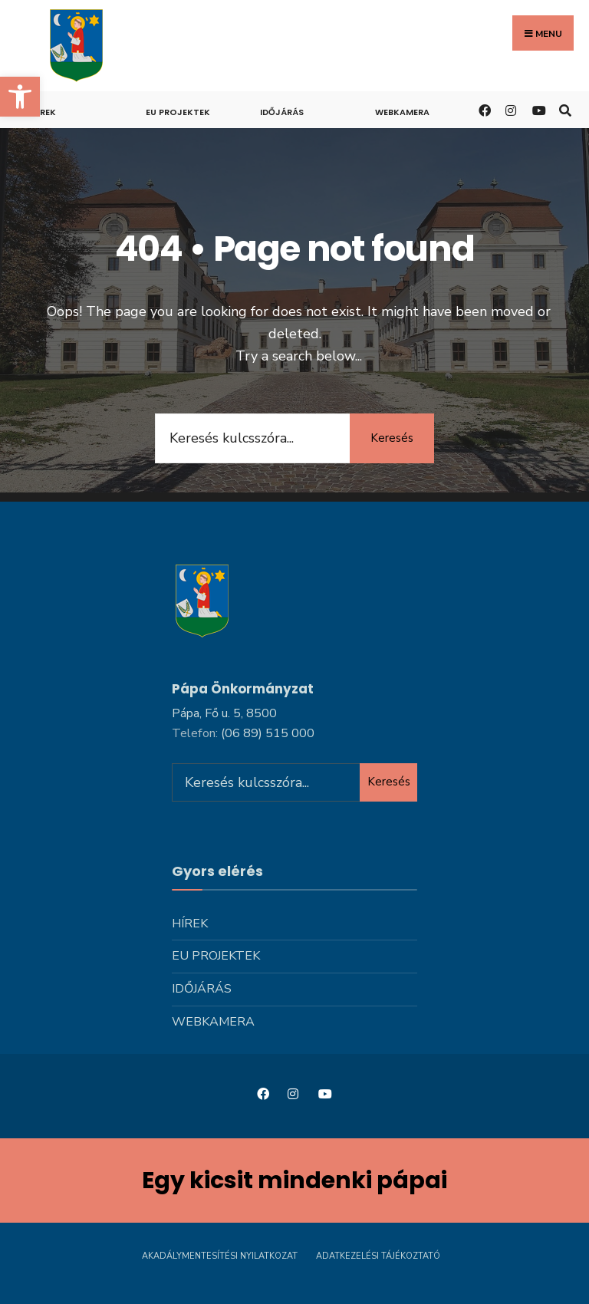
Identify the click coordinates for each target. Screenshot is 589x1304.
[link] (20, 97)
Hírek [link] (43, 112)
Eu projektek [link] (178, 112)
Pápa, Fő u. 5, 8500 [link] (224, 713)
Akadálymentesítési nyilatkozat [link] (220, 1256)
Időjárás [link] (282, 112)
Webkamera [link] (402, 112)
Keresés (391, 438)
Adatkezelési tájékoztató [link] (378, 1256)
